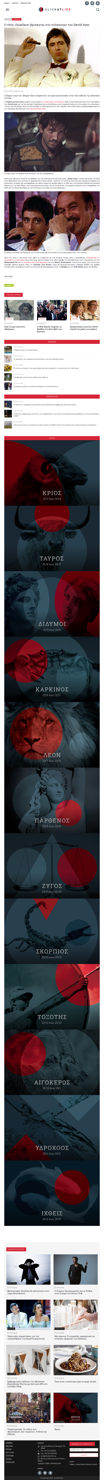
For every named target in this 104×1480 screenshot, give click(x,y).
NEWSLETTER (26, 3)
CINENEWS (9, 285)
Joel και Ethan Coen (37, 109)
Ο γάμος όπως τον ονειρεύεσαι (26, 350)
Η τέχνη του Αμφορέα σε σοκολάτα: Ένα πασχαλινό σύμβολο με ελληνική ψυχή (45, 405)
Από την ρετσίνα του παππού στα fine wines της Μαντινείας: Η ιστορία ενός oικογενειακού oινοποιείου (55, 425)
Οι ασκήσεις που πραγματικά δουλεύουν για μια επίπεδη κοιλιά (38, 359)
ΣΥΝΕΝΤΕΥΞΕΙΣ (52, 396)
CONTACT (15, 3)
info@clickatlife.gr (48, 1456)
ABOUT (7, 3)
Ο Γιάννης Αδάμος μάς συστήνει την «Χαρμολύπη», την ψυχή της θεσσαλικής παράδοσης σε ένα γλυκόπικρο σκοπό (56, 415)
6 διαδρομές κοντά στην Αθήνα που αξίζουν (31, 377)
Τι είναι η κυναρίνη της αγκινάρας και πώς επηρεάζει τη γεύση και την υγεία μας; (46, 368)
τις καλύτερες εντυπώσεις (53, 102)
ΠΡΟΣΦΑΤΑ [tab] (52, 342)
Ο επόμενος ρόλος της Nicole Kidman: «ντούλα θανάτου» (36, 386)
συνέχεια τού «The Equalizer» (36, 262)
